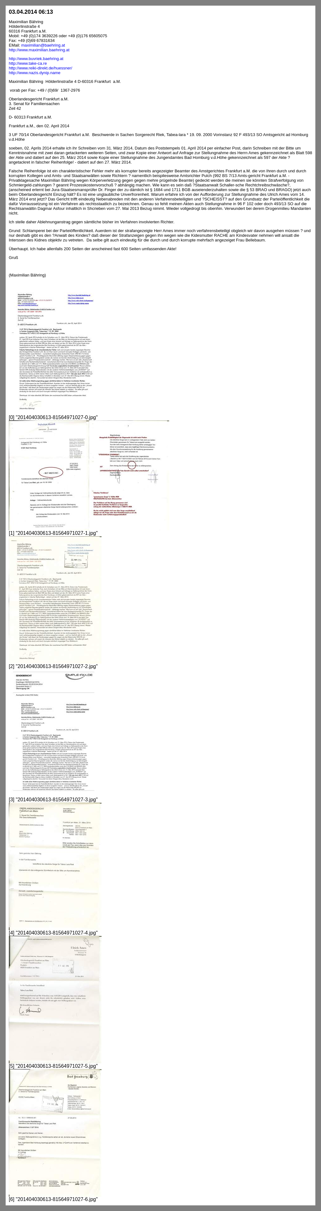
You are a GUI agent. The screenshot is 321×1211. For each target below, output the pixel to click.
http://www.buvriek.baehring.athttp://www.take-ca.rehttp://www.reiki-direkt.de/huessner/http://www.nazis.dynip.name (40, 65)
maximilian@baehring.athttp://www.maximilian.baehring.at (39, 47)
